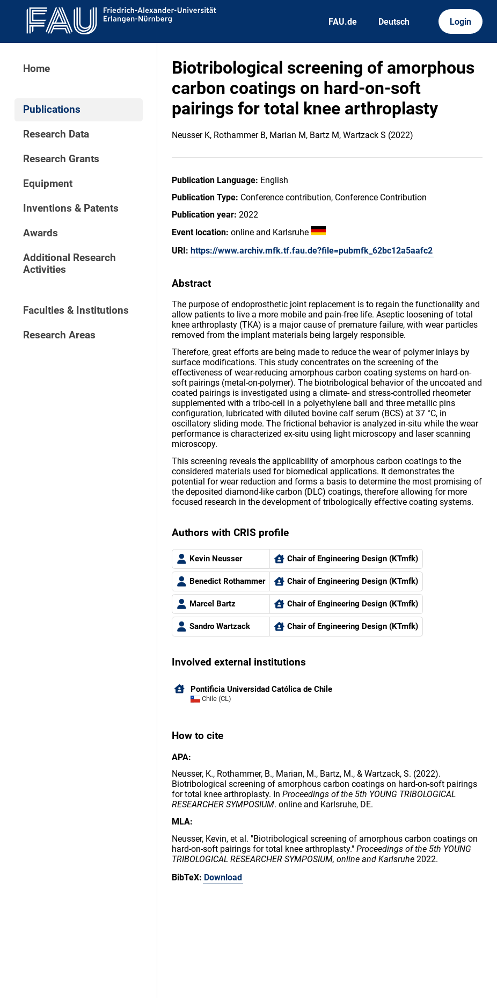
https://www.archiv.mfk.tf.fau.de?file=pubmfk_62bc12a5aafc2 (312, 250)
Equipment (47, 184)
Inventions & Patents (71, 208)
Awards (40, 233)
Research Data (56, 134)
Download (223, 877)
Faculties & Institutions (76, 310)
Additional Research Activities (69, 264)
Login (460, 22)
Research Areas (59, 335)
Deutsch (394, 22)
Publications (52, 109)
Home (36, 69)
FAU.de (342, 22)
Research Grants (61, 159)
